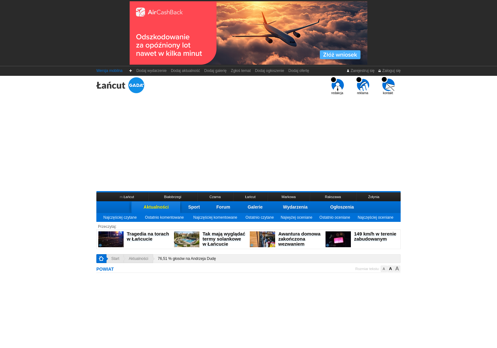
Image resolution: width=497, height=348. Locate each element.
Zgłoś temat (241, 70)
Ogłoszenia (342, 206)
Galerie (255, 206)
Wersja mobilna (109, 70)
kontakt (388, 86)
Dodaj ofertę (298, 70)
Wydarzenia (295, 206)
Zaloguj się (389, 70)
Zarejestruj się (360, 70)
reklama (362, 86)
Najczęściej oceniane (375, 217)
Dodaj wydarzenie (151, 70)
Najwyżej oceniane (296, 217)
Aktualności (156, 206)
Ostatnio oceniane (335, 217)
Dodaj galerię (215, 70)
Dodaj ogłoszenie (269, 70)
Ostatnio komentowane (164, 217)
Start (115, 258)
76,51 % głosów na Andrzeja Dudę (187, 258)
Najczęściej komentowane (215, 217)
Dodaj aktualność (185, 70)
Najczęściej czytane (120, 217)
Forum (223, 206)
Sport (194, 206)
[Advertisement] (248, 142)
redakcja (337, 86)
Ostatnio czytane (259, 217)
